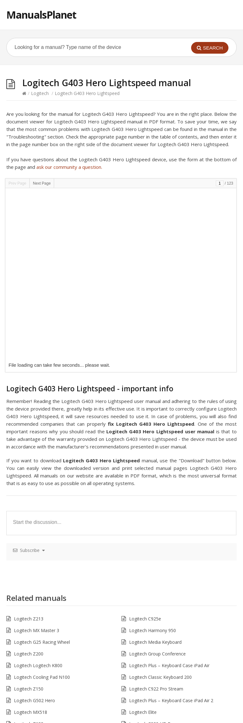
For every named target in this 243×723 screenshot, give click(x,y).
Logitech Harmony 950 (152, 460)
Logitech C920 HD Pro (152, 554)
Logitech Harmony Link (37, 577)
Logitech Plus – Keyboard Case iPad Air (169, 495)
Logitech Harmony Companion (160, 624)
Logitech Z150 (28, 519)
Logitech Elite (143, 542)
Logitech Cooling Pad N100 (42, 507)
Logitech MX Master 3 (36, 460)
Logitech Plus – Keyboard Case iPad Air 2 (171, 530)
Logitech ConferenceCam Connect (164, 589)
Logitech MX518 (30, 542)
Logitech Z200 (28, 484)
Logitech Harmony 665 (37, 589)
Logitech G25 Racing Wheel (42, 472)
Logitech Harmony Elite (153, 659)
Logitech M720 (144, 635)
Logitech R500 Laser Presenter (45, 670)
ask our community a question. (69, 167)
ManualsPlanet (41, 14)
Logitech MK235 (30, 600)
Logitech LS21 (28, 612)
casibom (44, 719)
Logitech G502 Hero (34, 530)
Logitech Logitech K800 (38, 495)
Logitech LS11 (143, 612)
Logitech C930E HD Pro (38, 635)
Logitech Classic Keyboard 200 (160, 507)
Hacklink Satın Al (17, 719)
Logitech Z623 (28, 554)
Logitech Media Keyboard (155, 472)
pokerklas (65, 719)
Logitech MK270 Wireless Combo (163, 565)
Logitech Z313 (144, 647)
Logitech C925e (145, 449)
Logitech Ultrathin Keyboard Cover (49, 647)
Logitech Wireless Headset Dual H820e (54, 659)
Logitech (40, 93)
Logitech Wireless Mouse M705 (46, 624)
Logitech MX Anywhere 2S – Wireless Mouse (59, 565)
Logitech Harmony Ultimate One (162, 600)
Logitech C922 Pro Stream (156, 519)
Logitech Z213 (28, 449)
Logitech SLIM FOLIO (151, 670)
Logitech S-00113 (147, 577)
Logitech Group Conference (157, 484)
